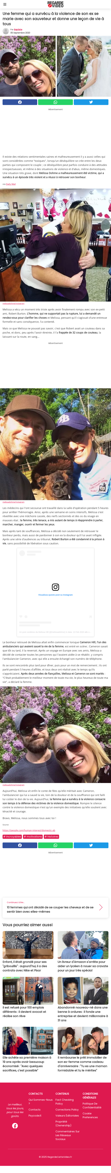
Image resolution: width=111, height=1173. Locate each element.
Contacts (35, 1109)
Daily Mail (11, 184)
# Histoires (51, 836)
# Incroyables (12, 836)
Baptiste (18, 29)
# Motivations (33, 836)
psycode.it (35, 1115)
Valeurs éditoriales (67, 1115)
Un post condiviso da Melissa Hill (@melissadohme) (42, 632)
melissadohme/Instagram (13, 303)
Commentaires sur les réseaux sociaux (68, 1135)
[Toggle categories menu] (5, 4)
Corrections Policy (67, 1109)
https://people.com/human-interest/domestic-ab (29, 830)
